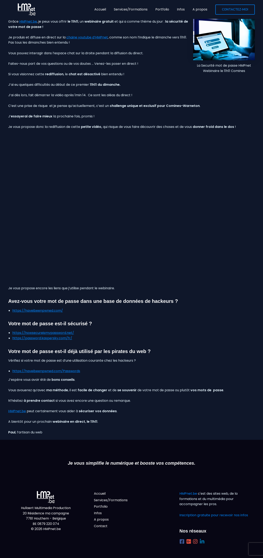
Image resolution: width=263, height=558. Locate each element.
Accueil (100, 493)
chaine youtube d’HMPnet (87, 37)
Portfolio (101, 506)
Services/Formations (111, 500)
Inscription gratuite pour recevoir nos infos (213, 515)
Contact (100, 526)
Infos (98, 513)
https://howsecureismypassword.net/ (43, 332)
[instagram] (196, 541)
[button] (235, 10)
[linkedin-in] (203, 541)
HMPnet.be (28, 21)
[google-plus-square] (189, 541)
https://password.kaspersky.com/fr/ (42, 338)
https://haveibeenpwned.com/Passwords (46, 371)
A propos (101, 519)
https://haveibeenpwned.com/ (37, 310)
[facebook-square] (182, 541)
